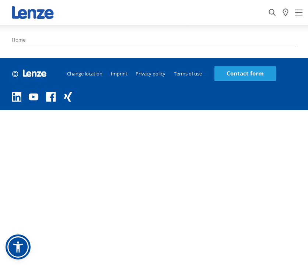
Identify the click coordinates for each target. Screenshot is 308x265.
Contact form (245, 73)
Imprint (119, 73)
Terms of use (188, 73)
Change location (84, 73)
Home (18, 39)
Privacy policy (150, 73)
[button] (18, 247)
